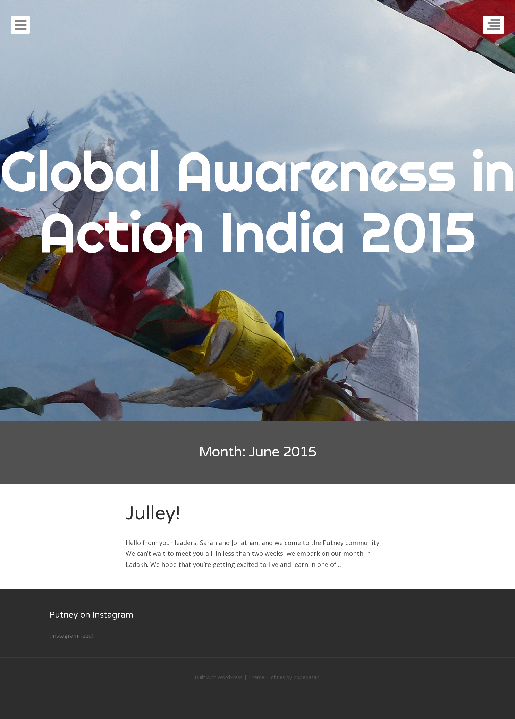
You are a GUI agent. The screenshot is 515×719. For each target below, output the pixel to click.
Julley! (153, 513)
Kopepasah (306, 677)
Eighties (276, 677)
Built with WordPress (219, 677)
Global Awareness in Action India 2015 (257, 201)
